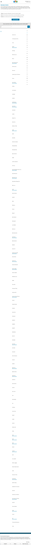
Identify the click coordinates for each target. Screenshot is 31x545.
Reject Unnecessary (25, 543)
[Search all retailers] (6, 26)
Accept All (5, 543)
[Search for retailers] (28, 27)
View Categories (15, 19)
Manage (15, 543)
